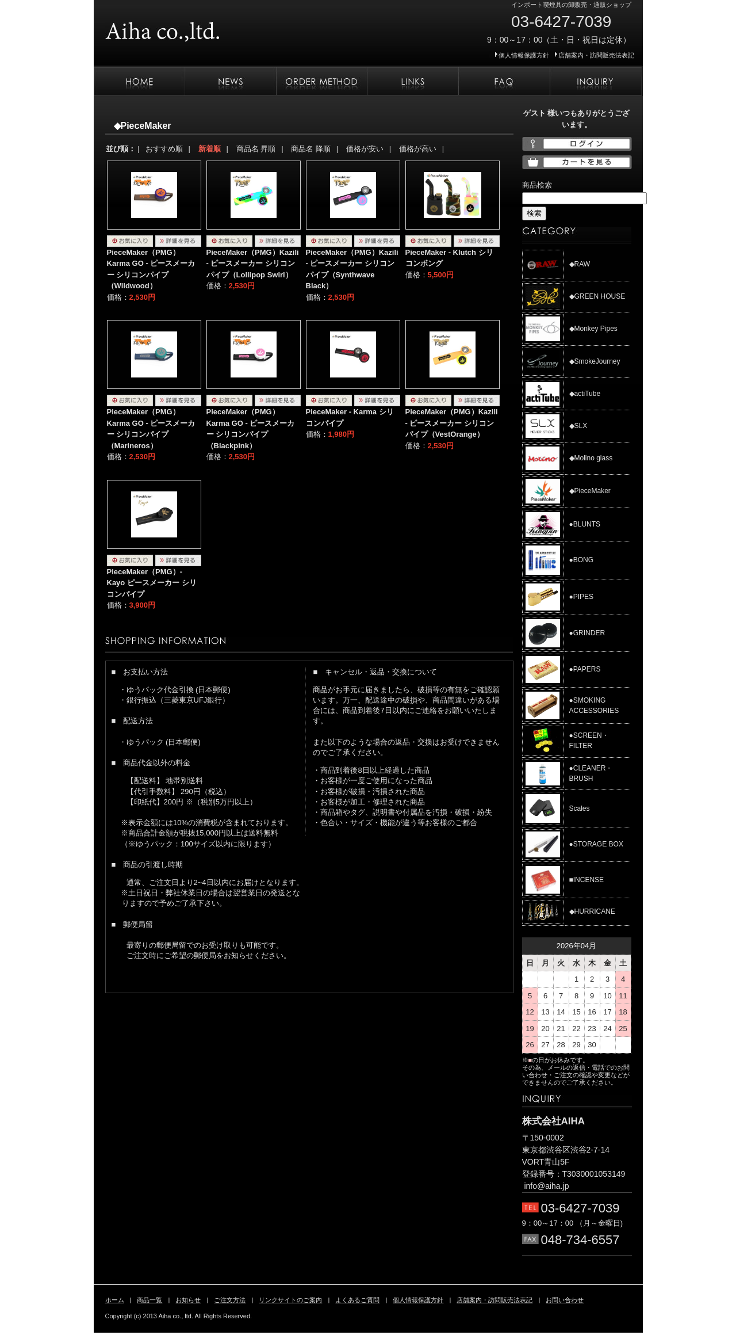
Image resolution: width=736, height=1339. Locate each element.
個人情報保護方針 (524, 55)
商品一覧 (149, 1299)
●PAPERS (585, 669)
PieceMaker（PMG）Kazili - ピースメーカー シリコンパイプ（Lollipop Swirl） (252, 263)
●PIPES (581, 597)
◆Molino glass (591, 458)
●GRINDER (587, 633)
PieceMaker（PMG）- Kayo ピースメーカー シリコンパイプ (152, 582)
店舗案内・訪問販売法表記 (596, 55)
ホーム (139, 81)
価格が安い (365, 148)
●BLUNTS (585, 524)
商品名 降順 (311, 148)
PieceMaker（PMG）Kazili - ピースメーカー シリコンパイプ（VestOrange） (451, 422)
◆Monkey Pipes (593, 329)
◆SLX (578, 426)
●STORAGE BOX (596, 844)
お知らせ (230, 81)
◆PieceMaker (590, 491)
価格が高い (417, 148)
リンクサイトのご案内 (412, 81)
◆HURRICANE (592, 911)
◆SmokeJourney (594, 361)
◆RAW (580, 264)
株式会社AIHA (197, 27)
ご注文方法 (321, 81)
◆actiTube (585, 394)
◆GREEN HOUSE (597, 296)
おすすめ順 (164, 148)
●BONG (581, 560)
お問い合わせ (596, 81)
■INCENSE (586, 880)
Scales (579, 808)
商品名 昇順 (256, 148)
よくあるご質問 (504, 81)
